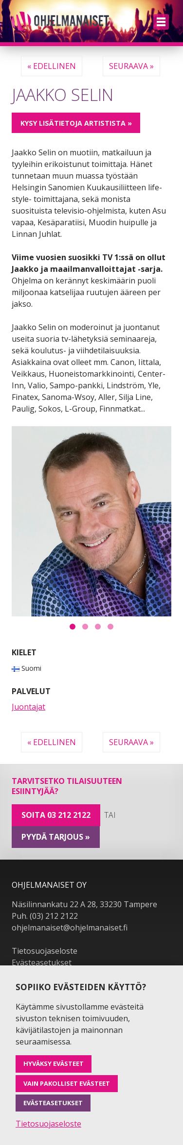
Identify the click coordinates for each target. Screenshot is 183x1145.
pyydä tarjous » (55, 836)
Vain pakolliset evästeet (66, 1083)
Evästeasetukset (42, 962)
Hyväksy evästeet (53, 1063)
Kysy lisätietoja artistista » (76, 123)
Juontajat (28, 706)
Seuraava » (131, 66)
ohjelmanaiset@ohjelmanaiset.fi (70, 927)
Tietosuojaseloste (44, 951)
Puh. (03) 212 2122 (45, 916)
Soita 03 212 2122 (56, 815)
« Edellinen (51, 66)
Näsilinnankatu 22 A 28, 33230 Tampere (84, 904)
